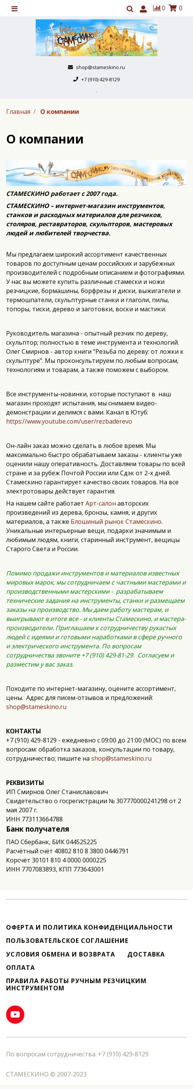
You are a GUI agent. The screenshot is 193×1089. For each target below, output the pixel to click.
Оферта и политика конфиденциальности (89, 927)
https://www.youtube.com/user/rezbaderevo (69, 421)
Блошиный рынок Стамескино (116, 521)
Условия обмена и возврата (60, 954)
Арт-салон (100, 503)
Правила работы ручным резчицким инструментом (76, 984)
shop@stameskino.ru (36, 707)
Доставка (146, 954)
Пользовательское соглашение (67, 940)
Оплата (20, 967)
